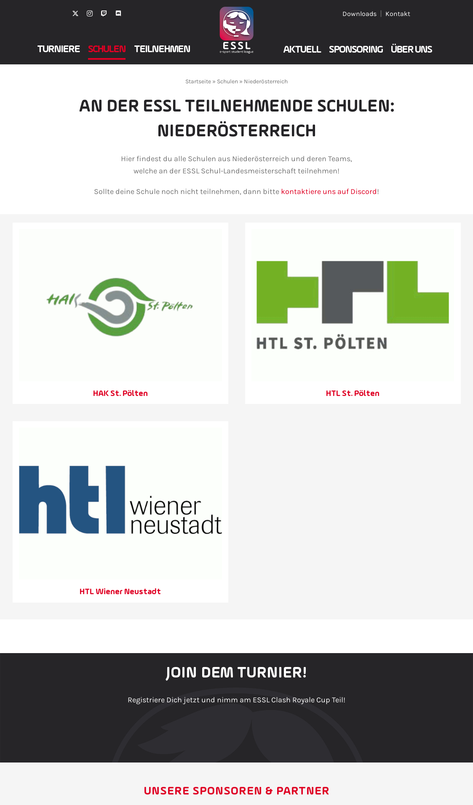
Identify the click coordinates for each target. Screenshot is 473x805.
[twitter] (75, 13)
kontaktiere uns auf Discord (329, 191)
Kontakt (397, 14)
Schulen (227, 81)
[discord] (118, 13)
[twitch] (104, 13)
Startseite (198, 81)
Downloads (359, 14)
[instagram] (90, 13)
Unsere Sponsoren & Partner (237, 791)
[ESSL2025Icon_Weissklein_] (236, 10)
